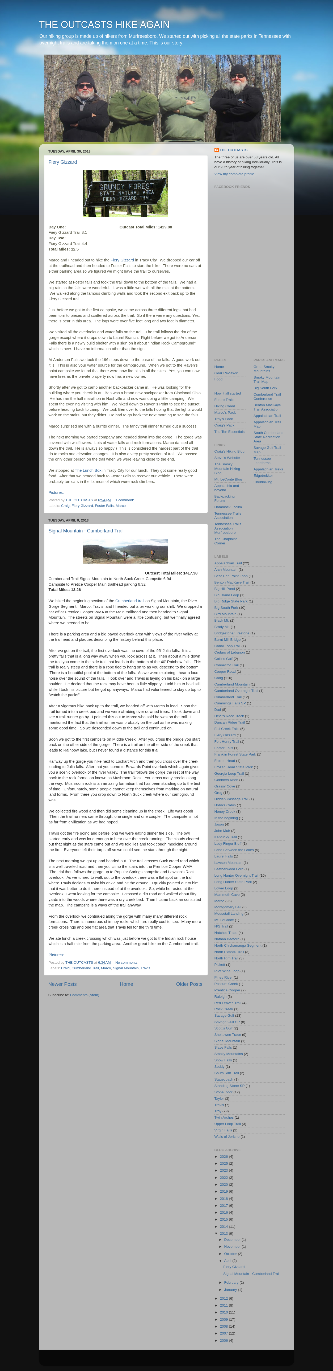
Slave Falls (223, 1047)
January (231, 1290)
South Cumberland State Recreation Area (269, 437)
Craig (65, 506)
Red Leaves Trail (227, 1003)
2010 (224, 1312)
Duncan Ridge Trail (229, 722)
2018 (224, 1199)
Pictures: (56, 492)
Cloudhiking (263, 482)
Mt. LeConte (224, 920)
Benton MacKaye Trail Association (267, 407)
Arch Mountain (226, 570)
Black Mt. (221, 620)
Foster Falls (104, 506)
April (228, 1261)
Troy (218, 1111)
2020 (224, 1185)
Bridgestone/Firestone (232, 633)
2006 (224, 1341)
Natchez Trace (226, 933)
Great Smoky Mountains (264, 369)
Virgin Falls (223, 1130)
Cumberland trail (129, 601)
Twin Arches (224, 1117)
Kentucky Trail (225, 837)
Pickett (219, 965)
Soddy (219, 1067)
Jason (219, 824)
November (233, 1247)
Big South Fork (265, 388)
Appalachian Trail (267, 416)
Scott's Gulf (223, 1028)
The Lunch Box (88, 470)
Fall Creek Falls (226, 729)
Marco (121, 506)
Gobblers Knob (226, 780)
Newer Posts (62, 984)
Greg (218, 793)
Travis (145, 968)
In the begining (226, 818)
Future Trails (224, 400)
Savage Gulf (224, 1015)
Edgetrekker (263, 476)
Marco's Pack (225, 412)
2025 (224, 1163)
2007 (224, 1333)
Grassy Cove (224, 786)
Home (126, 984)
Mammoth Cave (227, 895)
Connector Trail (226, 665)
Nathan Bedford (227, 939)
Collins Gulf (223, 659)
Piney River (223, 977)
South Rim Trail (226, 1073)
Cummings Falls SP (230, 703)
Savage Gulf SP (227, 1022)
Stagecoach (223, 1079)
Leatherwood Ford (229, 869)
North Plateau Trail (229, 952)
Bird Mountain (225, 614)
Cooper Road (225, 672)
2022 (224, 1178)
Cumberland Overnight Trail (236, 691)
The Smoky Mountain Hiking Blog (227, 468)
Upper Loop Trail (227, 1124)
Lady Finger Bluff (228, 843)
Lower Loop (223, 888)
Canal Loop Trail (227, 646)
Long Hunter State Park (233, 882)
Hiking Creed (224, 406)
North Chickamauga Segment (238, 945)
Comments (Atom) (84, 995)
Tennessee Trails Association (227, 515)
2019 (224, 1191)
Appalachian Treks (268, 469)
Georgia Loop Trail (229, 773)
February (232, 1282)
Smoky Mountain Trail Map (267, 379)
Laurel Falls (223, 856)
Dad (217, 710)
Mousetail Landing (229, 914)
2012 (224, 1298)
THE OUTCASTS (234, 150)
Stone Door (223, 1092)
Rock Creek (223, 1009)
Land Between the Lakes (234, 850)
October (231, 1254)
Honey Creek (224, 812)
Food (218, 379)
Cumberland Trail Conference (267, 396)
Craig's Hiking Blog (229, 451)
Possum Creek (226, 984)
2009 (224, 1319)
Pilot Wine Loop (227, 971)
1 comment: (125, 500)
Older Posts (189, 984)
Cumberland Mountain (232, 684)
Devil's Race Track (229, 716)
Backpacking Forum (224, 498)
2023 (224, 1170)
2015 (224, 1219)
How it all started (227, 393)
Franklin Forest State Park (235, 754)
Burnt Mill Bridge (227, 640)
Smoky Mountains (228, 1054)
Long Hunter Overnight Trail (236, 875)
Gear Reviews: (226, 373)
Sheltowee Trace (227, 1035)
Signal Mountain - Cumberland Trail (86, 530)
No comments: (127, 962)
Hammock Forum (228, 507)
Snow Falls (223, 1060)
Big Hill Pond (224, 589)
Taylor (219, 1099)
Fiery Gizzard (63, 162)
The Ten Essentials (229, 432)
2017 (224, 1206)
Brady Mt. (222, 627)
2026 (224, 1157)
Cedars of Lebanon (229, 652)
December (233, 1240)
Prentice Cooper (227, 990)
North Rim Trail (226, 958)
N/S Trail (221, 926)
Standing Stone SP (229, 1086)
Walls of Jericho (227, 1137)
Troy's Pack (223, 419)
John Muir (222, 831)
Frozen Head (224, 761)
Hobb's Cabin (225, 805)
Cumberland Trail (85, 968)
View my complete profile (234, 174)
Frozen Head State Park (233, 767)
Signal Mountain (126, 968)
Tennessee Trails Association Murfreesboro (227, 528)
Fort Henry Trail (226, 742)
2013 (224, 1233)
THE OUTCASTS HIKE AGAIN (104, 24)
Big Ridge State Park (231, 601)
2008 (224, 1326)
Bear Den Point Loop (231, 576)
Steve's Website (227, 458)
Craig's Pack (224, 425)
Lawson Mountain (228, 863)
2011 (224, 1305)
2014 (224, 1227)
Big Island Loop (226, 595)
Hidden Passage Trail (231, 799)
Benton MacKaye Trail (232, 582)
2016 (224, 1212)
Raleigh (220, 997)
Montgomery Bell (227, 907)
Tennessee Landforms (262, 461)
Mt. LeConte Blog (228, 479)
